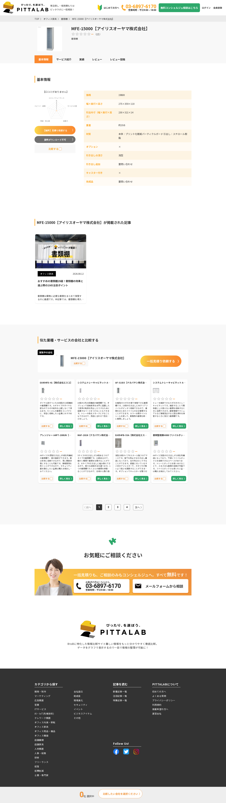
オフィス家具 (50, 18)
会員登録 (217, 7)
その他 (77, 718)
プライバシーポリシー (163, 700)
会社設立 (78, 691)
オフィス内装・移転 (45, 722)
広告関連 (39, 700)
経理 (37, 766)
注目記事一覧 (120, 695)
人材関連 (39, 748)
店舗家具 (39, 744)
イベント (78, 709)
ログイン (206, 7)
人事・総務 (40, 753)
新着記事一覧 (120, 691)
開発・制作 (40, 691)
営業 (37, 704)
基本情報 (43, 59)
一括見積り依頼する (161, 361)
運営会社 (156, 713)
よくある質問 (159, 695)
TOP (37, 18)
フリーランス (41, 762)
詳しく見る (65, 426)
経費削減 (39, 770)
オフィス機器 (41, 735)
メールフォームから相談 (164, 586)
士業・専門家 (41, 775)
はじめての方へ (111, 7)
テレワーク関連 (43, 718)
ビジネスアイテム (83, 713)
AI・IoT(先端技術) (44, 713)
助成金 (77, 695)
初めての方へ (159, 691)
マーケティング (43, 695)
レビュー (97, 59)
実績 (81, 59)
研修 (37, 757)
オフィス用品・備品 (45, 731)
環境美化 (78, 700)
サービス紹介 (63, 59)
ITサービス (40, 709)
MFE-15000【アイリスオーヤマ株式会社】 (93, 18)
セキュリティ (80, 704)
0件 (98, 34)
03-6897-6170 (141, 7)
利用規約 (156, 704)
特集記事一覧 (120, 700)
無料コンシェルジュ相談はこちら (179, 8)
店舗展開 (39, 740)
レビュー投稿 (117, 59)
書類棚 (64, 18)
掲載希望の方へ (160, 709)
